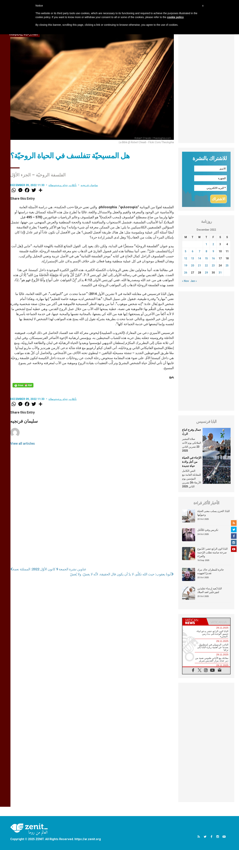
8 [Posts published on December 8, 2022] (206, 251)
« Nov (185, 280)
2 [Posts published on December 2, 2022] (213, 244)
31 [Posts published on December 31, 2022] (220, 272)
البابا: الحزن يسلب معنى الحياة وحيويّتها (213, 513)
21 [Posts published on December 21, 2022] (199, 265)
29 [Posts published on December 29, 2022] (206, 272)
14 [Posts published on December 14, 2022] (199, 258)
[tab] (194, 621)
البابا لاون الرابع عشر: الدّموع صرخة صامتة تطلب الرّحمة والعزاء (212, 552)
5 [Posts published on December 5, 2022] (185, 251)
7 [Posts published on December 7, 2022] (199, 251)
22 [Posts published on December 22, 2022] (206, 265)
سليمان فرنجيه (89, 185)
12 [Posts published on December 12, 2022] (185, 258)
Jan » (193, 280)
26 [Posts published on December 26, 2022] (185, 272)
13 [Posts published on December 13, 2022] (192, 258)
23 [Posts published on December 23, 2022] (213, 265)
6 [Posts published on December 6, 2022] (192, 251)
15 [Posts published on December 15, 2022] (206, 258)
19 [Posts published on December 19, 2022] (185, 265)
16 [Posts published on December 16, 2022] (213, 258)
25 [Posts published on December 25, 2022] (227, 265)
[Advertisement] (206, 87)
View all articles (22, 443)
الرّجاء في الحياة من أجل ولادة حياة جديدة (191, 461)
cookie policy (175, 17)
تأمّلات (73, 185)
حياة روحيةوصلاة (58, 185)
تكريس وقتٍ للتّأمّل (207, 529)
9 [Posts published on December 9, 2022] (213, 251)
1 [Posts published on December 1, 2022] (206, 244)
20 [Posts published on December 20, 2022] (192, 265)
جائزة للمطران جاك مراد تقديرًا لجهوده (210, 571)
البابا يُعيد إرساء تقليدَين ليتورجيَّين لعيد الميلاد (209, 590)
